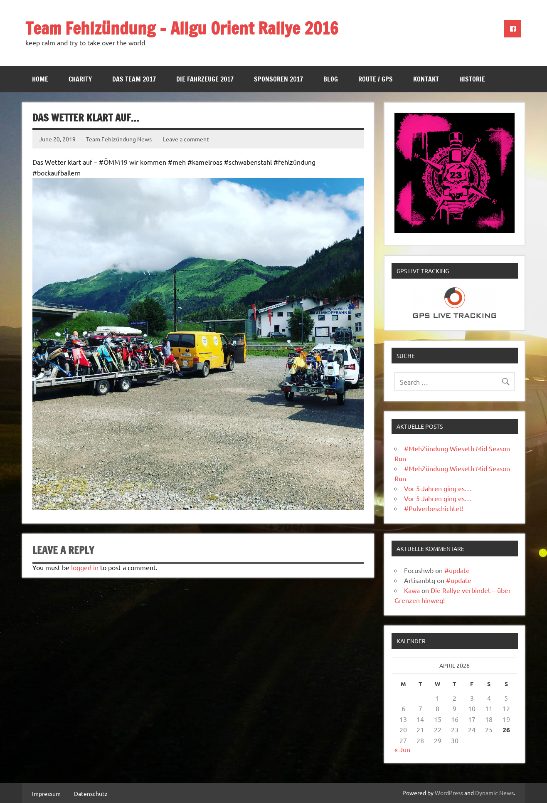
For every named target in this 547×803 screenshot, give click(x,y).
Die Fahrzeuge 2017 (205, 79)
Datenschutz (91, 793)
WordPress (449, 792)
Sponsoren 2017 (278, 79)
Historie (472, 79)
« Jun (402, 749)
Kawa (412, 590)
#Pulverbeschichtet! (433, 508)
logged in (85, 567)
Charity (80, 79)
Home (40, 79)
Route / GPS (375, 79)
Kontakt (426, 79)
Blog (330, 79)
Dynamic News (494, 792)
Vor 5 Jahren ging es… (437, 488)
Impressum (46, 793)
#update (457, 570)
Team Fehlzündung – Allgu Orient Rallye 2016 (181, 28)
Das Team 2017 (134, 79)
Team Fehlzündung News (119, 139)
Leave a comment (186, 139)
